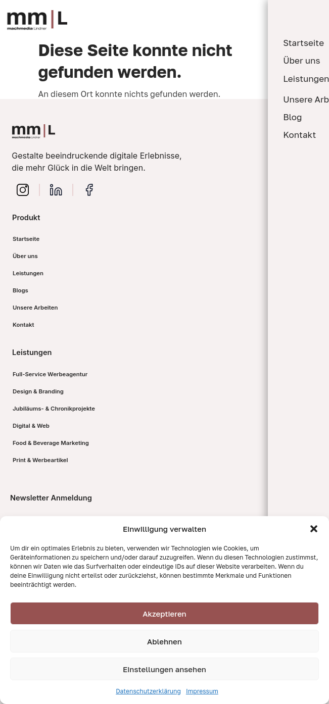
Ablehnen (164, 641)
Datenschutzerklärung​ (148, 691)
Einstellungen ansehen (164, 669)
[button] (314, 529)
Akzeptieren (164, 613)
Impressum (202, 691)
